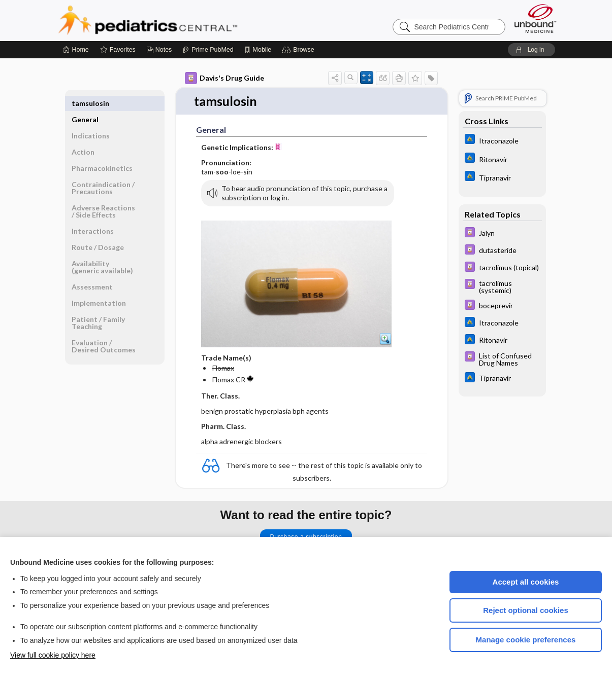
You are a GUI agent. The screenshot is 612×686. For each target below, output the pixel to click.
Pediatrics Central (184, 20)
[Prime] (207, 49)
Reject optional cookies (525, 610)
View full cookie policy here (52, 655)
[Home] (76, 49)
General (85, 103)
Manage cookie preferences (526, 639)
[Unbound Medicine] (535, 18)
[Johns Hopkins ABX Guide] (502, 140)
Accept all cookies (526, 581)
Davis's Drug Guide (224, 78)
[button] (299, 49)
